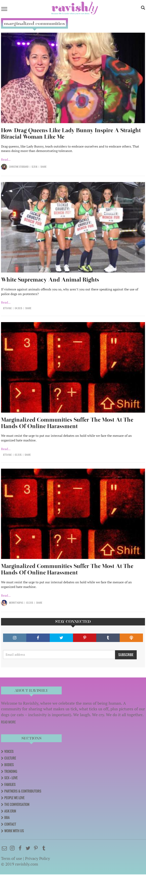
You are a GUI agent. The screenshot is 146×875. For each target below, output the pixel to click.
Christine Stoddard (19, 166)
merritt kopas (16, 602)
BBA (7, 817)
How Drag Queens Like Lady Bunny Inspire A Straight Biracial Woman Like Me (71, 133)
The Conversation (16, 804)
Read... (6, 159)
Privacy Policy (37, 858)
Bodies (9, 764)
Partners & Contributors (22, 791)
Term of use (11, 858)
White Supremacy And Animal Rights (50, 279)
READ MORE (8, 722)
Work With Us (14, 830)
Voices (9, 751)
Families (10, 784)
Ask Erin (10, 811)
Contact (10, 824)
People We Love (14, 797)
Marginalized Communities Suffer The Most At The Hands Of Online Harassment (67, 423)
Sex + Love (11, 777)
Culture (10, 758)
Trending (10, 771)
